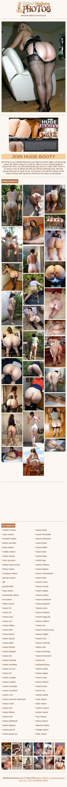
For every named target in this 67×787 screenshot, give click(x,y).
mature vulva (41, 677)
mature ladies (41, 547)
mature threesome (43, 656)
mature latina (41, 556)
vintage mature (42, 730)
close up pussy (8, 560)
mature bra (6, 656)
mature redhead (42, 612)
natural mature (41, 695)
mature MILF (41, 578)
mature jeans (41, 543)
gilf (3, 582)
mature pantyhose (43, 599)
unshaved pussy (42, 664)
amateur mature (8, 530)
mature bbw (7, 630)
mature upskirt (41, 669)
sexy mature (40, 716)
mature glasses (8, 725)
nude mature (41, 699)
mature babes (7, 625)
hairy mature (7, 591)
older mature (41, 704)
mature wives (41, 686)
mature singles (41, 634)
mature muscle (41, 586)
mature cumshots (9, 690)
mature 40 (6, 612)
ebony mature (7, 569)
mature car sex (8, 669)
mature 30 (6, 608)
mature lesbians (42, 565)
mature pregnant (42, 604)
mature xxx (40, 690)
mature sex (40, 625)
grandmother (7, 586)
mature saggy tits (42, 617)
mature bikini (7, 643)
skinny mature (41, 721)
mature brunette (8, 660)
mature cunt (7, 695)
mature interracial (43, 539)
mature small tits (42, 643)
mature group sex (9, 734)
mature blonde (8, 647)
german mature (8, 578)
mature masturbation (44, 573)
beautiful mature (8, 539)
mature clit (6, 673)
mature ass (6, 621)
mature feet (6, 708)
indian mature (7, 604)
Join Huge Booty (33, 156)
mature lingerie (42, 569)
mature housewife (43, 534)
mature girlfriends (9, 721)
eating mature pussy (10, 565)
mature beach (7, 634)
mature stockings (42, 651)
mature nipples (41, 591)
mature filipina (8, 712)
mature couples (8, 682)
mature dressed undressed (13, 699)
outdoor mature (42, 708)
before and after (8, 543)
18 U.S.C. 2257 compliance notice (33, 780)
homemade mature (10, 595)
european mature (9, 573)
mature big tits (8, 638)
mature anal (7, 617)
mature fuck (7, 716)
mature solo (40, 647)
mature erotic (7, 704)
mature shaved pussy (44, 630)
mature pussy (41, 608)
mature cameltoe (9, 664)
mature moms (41, 582)
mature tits (40, 660)
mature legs (40, 560)
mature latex (40, 552)
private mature (41, 712)
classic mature (8, 556)
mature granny (8, 730)
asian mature (7, 534)
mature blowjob (8, 651)
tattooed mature (42, 725)
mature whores (42, 682)
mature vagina (41, 673)
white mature (41, 734)
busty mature (7, 547)
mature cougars (8, 677)
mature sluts (40, 638)
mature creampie (9, 686)
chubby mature (8, 552)
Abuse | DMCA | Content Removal (50, 778)
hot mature (6, 599)
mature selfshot (42, 621)
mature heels (41, 530)
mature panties (42, 595)
